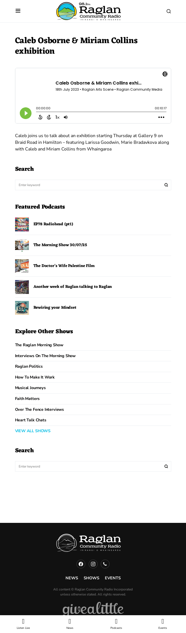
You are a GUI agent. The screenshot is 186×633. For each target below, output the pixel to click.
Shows (91, 578)
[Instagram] (93, 564)
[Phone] (105, 564)
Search (166, 185)
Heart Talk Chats (30, 420)
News (72, 578)
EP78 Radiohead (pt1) (53, 224)
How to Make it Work (35, 377)
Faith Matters (27, 398)
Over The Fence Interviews (39, 409)
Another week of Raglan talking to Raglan (72, 286)
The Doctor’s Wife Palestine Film (64, 266)
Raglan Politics (29, 366)
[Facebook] (80, 564)
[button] (18, 11)
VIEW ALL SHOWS (32, 431)
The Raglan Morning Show (39, 345)
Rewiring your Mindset (54, 307)
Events (113, 578)
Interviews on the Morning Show (45, 355)
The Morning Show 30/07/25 (60, 245)
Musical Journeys (30, 387)
